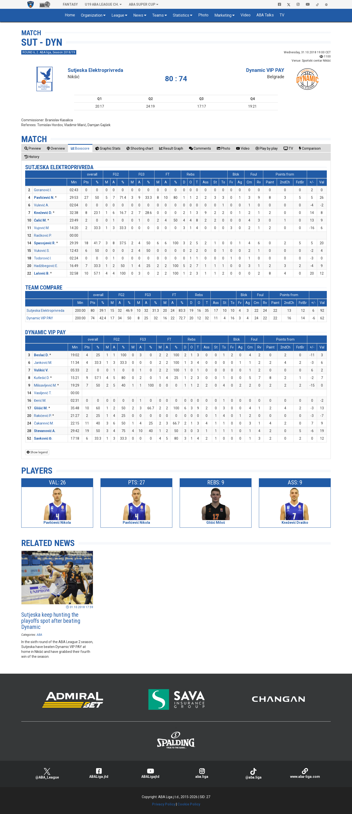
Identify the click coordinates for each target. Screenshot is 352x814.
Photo (203, 15)
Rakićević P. (43, 416)
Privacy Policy (163, 804)
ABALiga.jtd (99, 773)
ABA (39, 634)
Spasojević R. (44, 243)
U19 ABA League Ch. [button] (102, 4)
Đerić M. (40, 400)
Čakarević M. (44, 423)
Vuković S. (42, 251)
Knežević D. (43, 213)
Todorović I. (42, 258)
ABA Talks (265, 15)
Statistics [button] (181, 15)
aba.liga (202, 773)
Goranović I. (43, 190)
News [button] (138, 15)
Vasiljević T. (43, 393)
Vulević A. (41, 205)
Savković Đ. (43, 438)
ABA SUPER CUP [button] (142, 4)
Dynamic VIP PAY (265, 70)
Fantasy (70, 4)
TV (282, 15)
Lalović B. (41, 273)
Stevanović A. (44, 431)
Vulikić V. (41, 370)
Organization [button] (91, 15)
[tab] (33, 148)
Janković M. (43, 363)
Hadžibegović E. (46, 266)
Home (70, 15)
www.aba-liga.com (305, 773)
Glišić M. (41, 408)
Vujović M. (41, 228)
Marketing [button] (222, 15)
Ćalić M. (40, 220)
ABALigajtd (150, 773)
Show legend (37, 452)
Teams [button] (158, 15)
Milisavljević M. (45, 385)
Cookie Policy (188, 804)
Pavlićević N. (44, 198)
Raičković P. (43, 235)
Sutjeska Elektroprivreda (95, 70)
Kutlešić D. (41, 378)
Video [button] (246, 15)
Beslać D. (41, 355)
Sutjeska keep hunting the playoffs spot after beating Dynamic (50, 621)
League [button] (117, 15)
